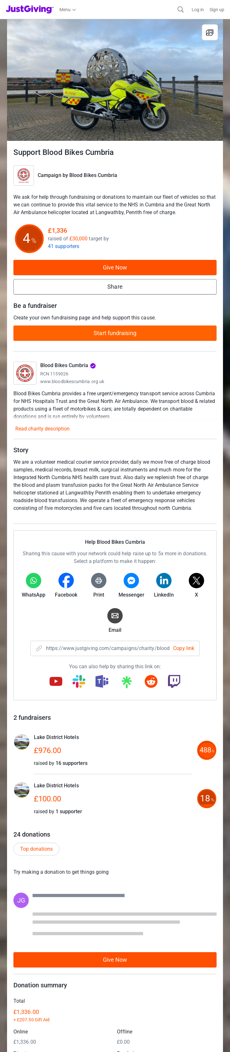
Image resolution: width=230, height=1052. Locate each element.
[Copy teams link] (102, 682)
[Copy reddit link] (151, 682)
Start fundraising (115, 333)
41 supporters (63, 246)
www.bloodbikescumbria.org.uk (72, 381)
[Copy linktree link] (126, 683)
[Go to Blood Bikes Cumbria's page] (24, 373)
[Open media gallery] (115, 80)
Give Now (115, 267)
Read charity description (42, 429)
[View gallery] (210, 32)
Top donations (36, 849)
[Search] (180, 9)
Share (114, 286)
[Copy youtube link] (56, 682)
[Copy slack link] (79, 682)
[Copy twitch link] (174, 682)
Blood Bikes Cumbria (93, 175)
